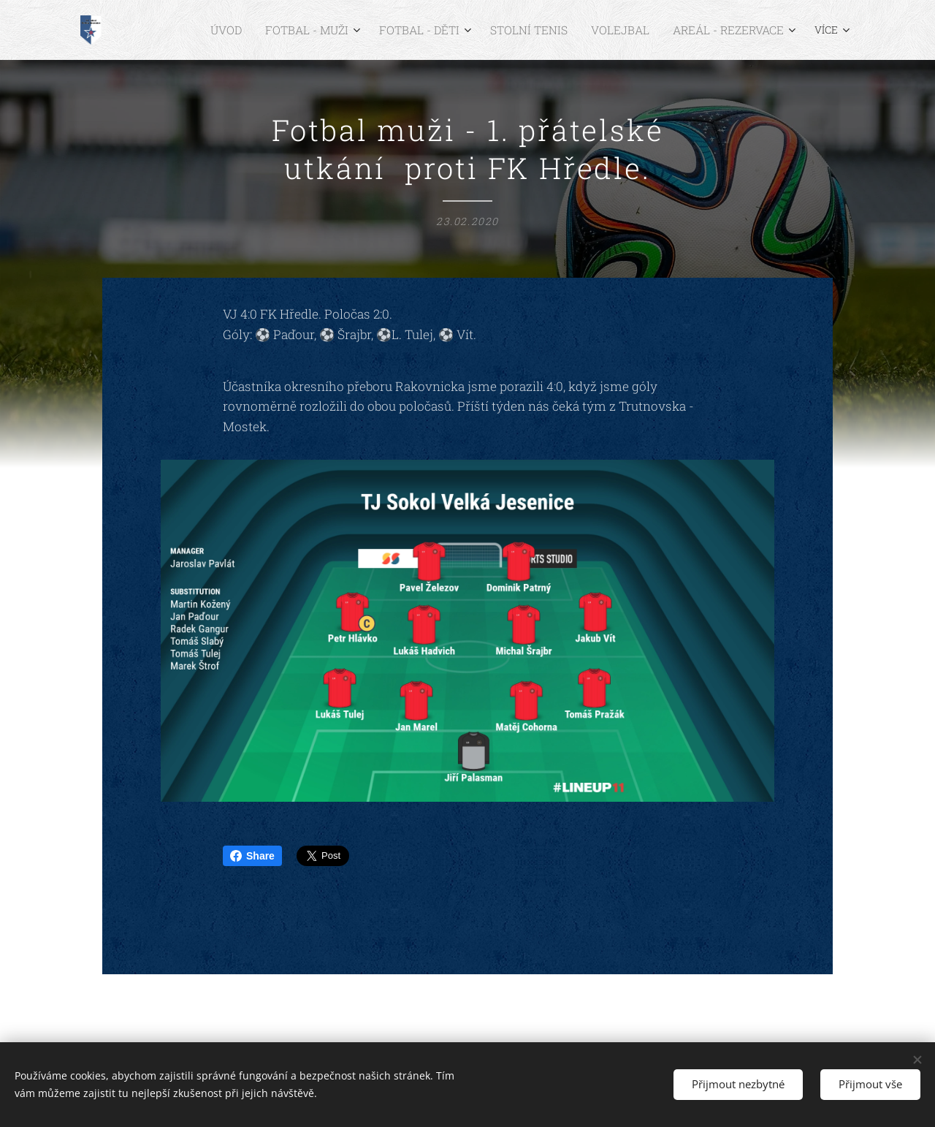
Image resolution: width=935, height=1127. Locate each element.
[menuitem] (198, 30)
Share (252, 856)
